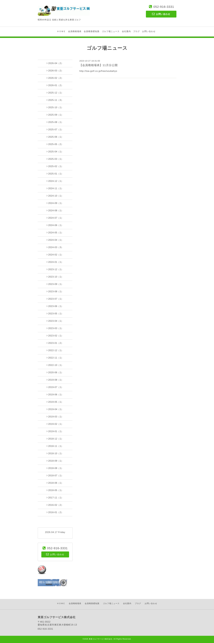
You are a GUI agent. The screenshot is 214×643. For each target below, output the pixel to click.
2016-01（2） (55, 512)
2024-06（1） (55, 225)
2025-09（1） (55, 114)
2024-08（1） (55, 210)
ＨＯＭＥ (61, 31)
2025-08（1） (55, 122)
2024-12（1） (55, 181)
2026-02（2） (55, 78)
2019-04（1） (55, 409)
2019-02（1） (55, 424)
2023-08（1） (55, 291)
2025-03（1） (55, 159)
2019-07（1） (55, 387)
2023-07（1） (55, 299)
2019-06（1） (55, 394)
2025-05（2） (55, 144)
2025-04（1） (55, 151)
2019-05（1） (55, 402)
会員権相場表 (74, 31)
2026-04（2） (55, 63)
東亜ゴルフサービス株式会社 (100, 639)
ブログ (136, 31)
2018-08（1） (55, 468)
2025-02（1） (55, 166)
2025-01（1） (55, 173)
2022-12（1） (55, 350)
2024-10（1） (55, 195)
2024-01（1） (55, 262)
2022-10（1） (55, 365)
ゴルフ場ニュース (111, 31)
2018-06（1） (55, 483)
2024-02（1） (55, 254)
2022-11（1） (55, 357)
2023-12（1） (55, 269)
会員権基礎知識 (91, 31)
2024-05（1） (55, 232)
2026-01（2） (55, 85)
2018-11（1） (55, 446)
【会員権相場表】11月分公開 (98, 65)
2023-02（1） (55, 335)
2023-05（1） (55, 313)
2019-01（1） (55, 431)
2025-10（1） (55, 107)
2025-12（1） (55, 92)
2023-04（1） (55, 321)
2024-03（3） (55, 247)
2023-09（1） (55, 284)
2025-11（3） (55, 100)
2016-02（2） (55, 505)
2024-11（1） (55, 188)
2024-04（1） (55, 240)
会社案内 (126, 31)
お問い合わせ (148, 31)
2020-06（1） (55, 372)
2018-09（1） (55, 461)
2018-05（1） (55, 490)
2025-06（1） (55, 137)
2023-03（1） (55, 328)
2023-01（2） (55, 343)
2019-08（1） (55, 380)
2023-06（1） (55, 306)
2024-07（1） (55, 218)
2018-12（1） (55, 438)
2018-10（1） (55, 453)
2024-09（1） (55, 203)
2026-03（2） (55, 70)
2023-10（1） (55, 276)
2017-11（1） (55, 497)
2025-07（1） (55, 129)
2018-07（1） (55, 475)
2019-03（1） (55, 416)
